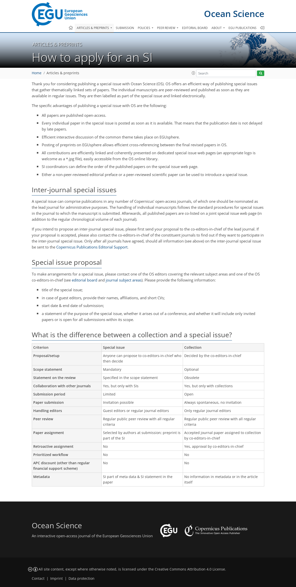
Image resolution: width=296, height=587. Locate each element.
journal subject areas (124, 280)
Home (37, 73)
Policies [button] (144, 28)
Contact (38, 578)
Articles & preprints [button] (93, 28)
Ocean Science (234, 14)
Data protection (81, 578)
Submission (125, 28)
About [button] (217, 28)
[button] (193, 73)
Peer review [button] (166, 28)
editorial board (84, 280)
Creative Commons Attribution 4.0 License (190, 569)
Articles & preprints (62, 73)
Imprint (56, 578)
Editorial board (195, 28)
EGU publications (242, 28)
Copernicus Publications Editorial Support (92, 247)
